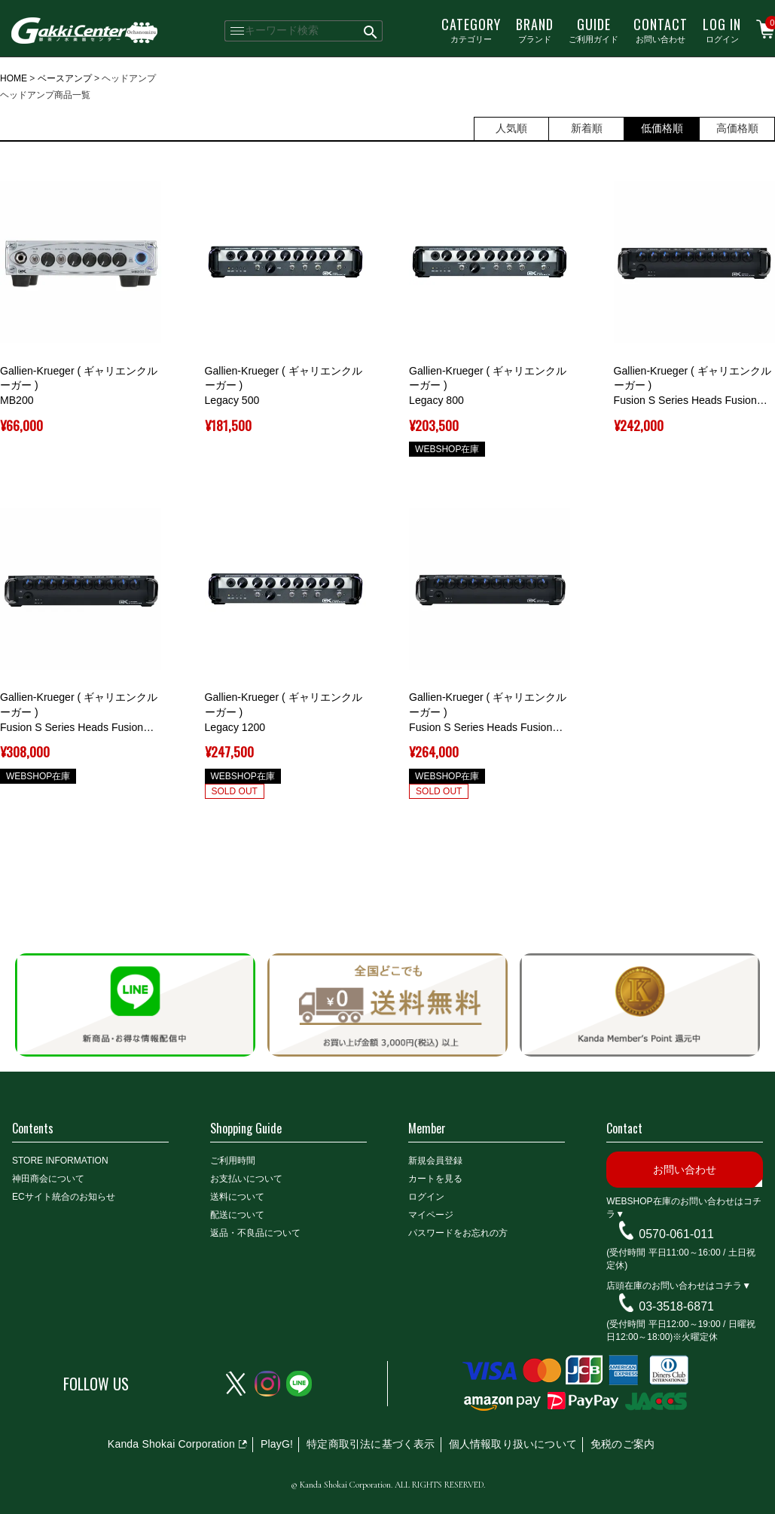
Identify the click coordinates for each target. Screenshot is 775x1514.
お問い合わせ (660, 29)
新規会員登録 (435, 1160)
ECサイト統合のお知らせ (63, 1196)
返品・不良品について (255, 1233)
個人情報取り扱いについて (513, 1444)
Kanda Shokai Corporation (171, 1444)
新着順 (587, 128)
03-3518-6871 (676, 1305)
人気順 (511, 128)
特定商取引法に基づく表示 (371, 1444)
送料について (237, 1196)
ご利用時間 (232, 1160)
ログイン (722, 29)
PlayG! (277, 1444)
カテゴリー (471, 29)
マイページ (430, 1215)
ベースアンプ (65, 78)
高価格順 (737, 128)
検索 (371, 30)
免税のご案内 (622, 1444)
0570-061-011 (676, 1234)
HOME (13, 78)
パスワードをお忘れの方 (458, 1233)
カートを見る (435, 1178)
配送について (237, 1215)
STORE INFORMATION (60, 1160)
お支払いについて (246, 1178)
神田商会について (48, 1178)
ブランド (535, 29)
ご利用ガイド (593, 29)
